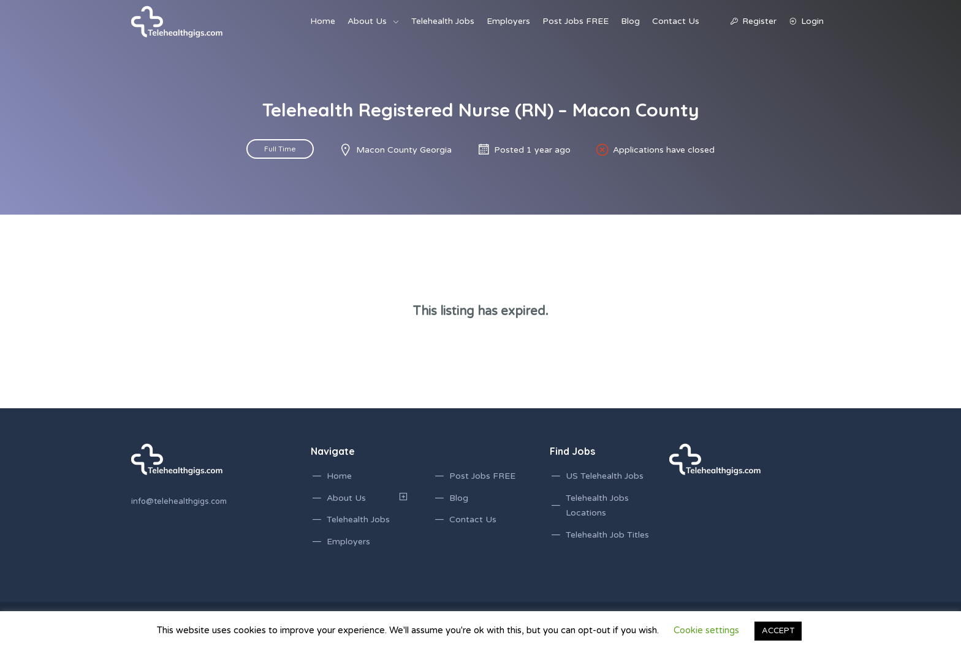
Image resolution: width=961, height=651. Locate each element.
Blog (630, 21)
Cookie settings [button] (706, 630)
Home (322, 21)
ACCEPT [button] (778, 631)
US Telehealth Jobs (605, 476)
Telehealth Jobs (442, 21)
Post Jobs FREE (575, 21)
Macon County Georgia (404, 150)
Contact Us (675, 21)
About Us (367, 21)
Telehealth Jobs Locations (597, 506)
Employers (508, 21)
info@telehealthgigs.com (179, 501)
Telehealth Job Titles (607, 535)
